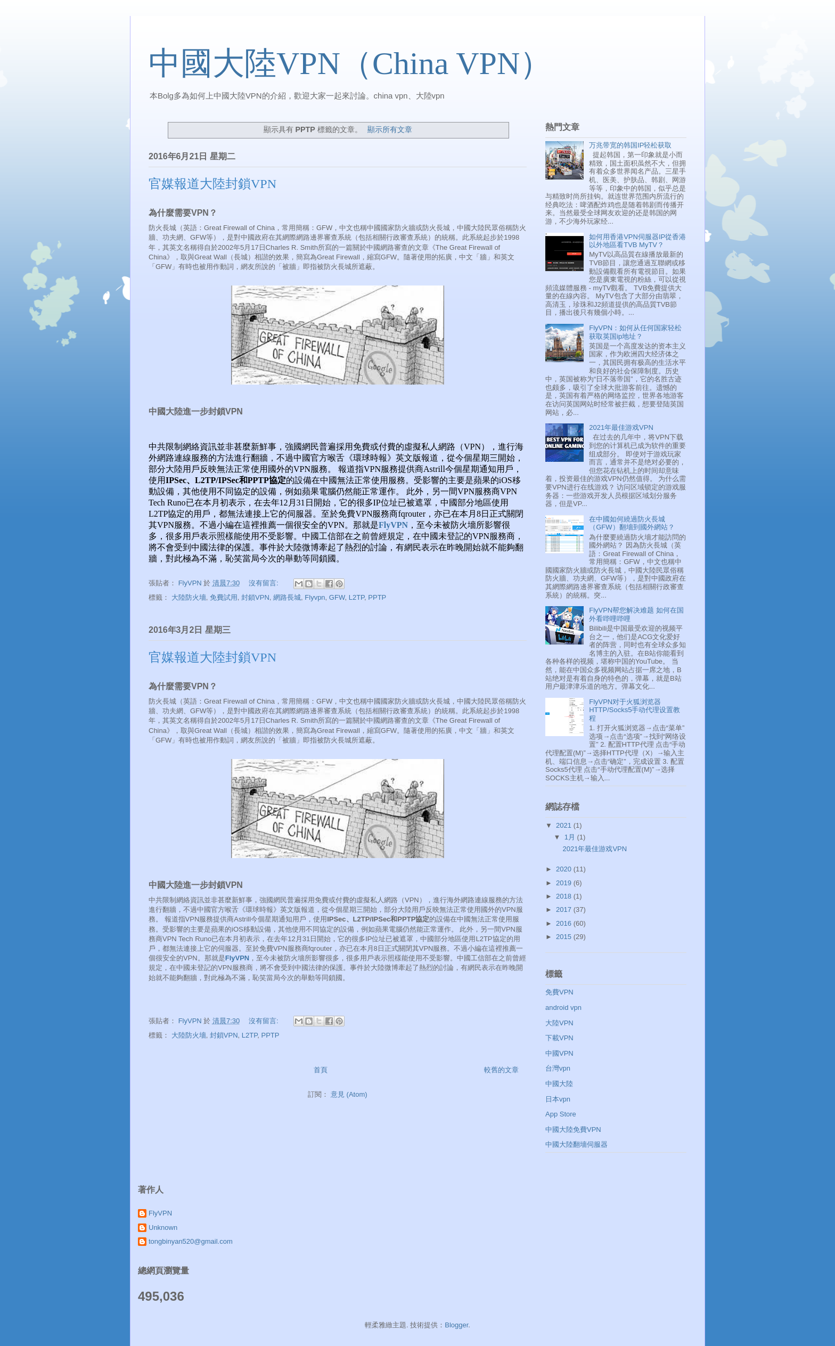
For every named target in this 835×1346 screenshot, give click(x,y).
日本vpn (557, 1099)
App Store (560, 1114)
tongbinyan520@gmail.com (191, 1241)
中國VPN (559, 1053)
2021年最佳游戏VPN (621, 427)
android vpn (563, 1007)
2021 (565, 825)
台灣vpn (557, 1068)
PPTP (377, 597)
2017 (565, 909)
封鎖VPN (255, 597)
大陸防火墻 (188, 597)
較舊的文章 (501, 1070)
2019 (565, 883)
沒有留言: (264, 583)
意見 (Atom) (349, 1094)
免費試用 (224, 597)
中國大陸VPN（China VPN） (350, 63)
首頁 (321, 1070)
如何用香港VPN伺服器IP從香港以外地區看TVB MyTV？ (637, 241)
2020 (565, 869)
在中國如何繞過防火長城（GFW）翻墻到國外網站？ (631, 523)
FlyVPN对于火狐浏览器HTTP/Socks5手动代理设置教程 (634, 710)
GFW (337, 597)
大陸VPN (559, 1023)
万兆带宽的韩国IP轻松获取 (630, 145)
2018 (565, 896)
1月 (570, 837)
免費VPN (559, 992)
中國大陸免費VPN (573, 1129)
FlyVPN (393, 524)
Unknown (163, 1227)
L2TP (356, 597)
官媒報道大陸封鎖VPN (212, 184)
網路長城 (287, 597)
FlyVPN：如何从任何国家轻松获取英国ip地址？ (635, 332)
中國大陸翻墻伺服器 (576, 1144)
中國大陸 (559, 1084)
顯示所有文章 (389, 129)
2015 (565, 937)
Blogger (456, 1325)
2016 (565, 923)
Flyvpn (315, 597)
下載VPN (559, 1038)
